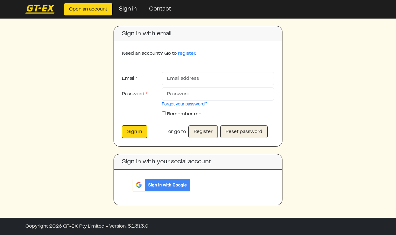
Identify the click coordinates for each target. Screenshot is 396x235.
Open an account (88, 9)
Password (135, 94)
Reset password (244, 132)
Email (130, 78)
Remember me (184, 114)
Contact (160, 9)
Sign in (128, 9)
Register (203, 132)
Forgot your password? (185, 104)
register (186, 53)
